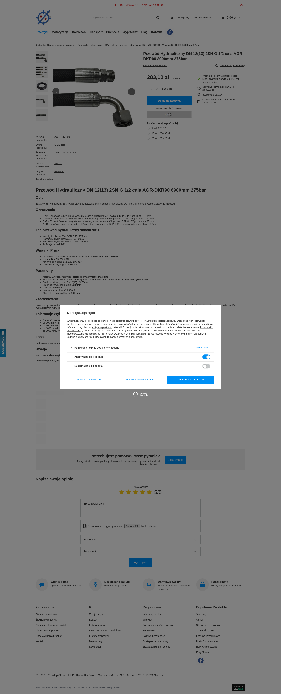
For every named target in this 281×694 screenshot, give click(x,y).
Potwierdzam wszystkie (191, 379)
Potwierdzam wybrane (89, 379)
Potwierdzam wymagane (140, 379)
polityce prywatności (102, 327)
